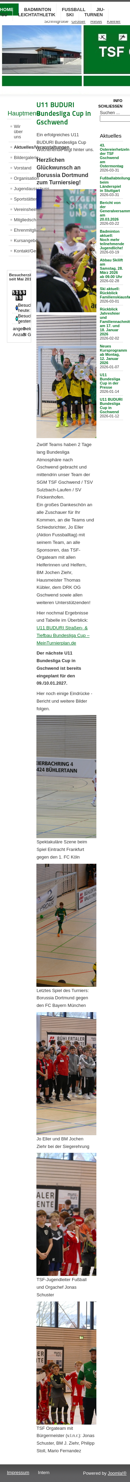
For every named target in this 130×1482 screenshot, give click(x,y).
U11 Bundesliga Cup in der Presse (110, 381)
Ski (69, 14)
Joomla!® (117, 1473)
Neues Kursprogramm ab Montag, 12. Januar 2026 (113, 354)
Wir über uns (18, 131)
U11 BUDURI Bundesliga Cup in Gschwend (111, 405)
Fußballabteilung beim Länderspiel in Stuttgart (115, 184)
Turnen (93, 14)
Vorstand (21, 167)
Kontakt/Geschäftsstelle (21, 250)
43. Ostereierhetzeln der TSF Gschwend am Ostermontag (114, 155)
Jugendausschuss (21, 188)
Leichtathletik (36, 14)
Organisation (21, 178)
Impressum (18, 1472)
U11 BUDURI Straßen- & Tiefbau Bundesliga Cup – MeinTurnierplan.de (62, 635)
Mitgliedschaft (21, 219)
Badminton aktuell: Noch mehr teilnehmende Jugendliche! (112, 239)
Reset (96, 21)
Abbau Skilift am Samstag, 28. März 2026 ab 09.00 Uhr (111, 268)
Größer (78, 21)
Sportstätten (21, 199)
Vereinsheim (21, 209)
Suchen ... (110, 112)
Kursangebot (21, 240)
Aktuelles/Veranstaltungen (21, 147)
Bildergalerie (21, 157)
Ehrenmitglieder (21, 230)
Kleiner (114, 21)
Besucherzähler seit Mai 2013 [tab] (24, 277)
